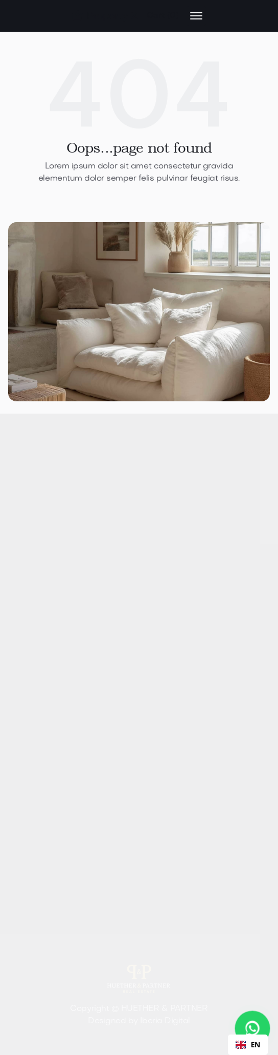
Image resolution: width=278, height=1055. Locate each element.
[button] (162, 16)
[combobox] (248, 1045)
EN (248, 1044)
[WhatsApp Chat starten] (252, 1028)
